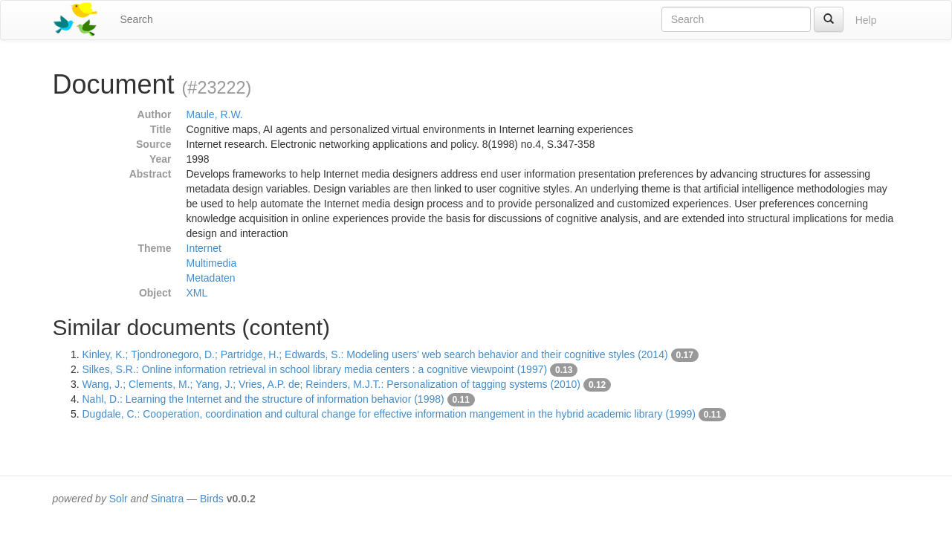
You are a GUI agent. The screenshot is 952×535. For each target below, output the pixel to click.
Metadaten (211, 278)
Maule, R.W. (215, 114)
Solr (118, 499)
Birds (212, 499)
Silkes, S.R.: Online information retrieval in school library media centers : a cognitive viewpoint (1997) (315, 369)
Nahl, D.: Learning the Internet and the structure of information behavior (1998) (263, 399)
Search (136, 19)
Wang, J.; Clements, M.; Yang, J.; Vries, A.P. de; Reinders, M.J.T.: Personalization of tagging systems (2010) (331, 384)
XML (197, 293)
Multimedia (212, 263)
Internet (204, 248)
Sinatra (167, 499)
